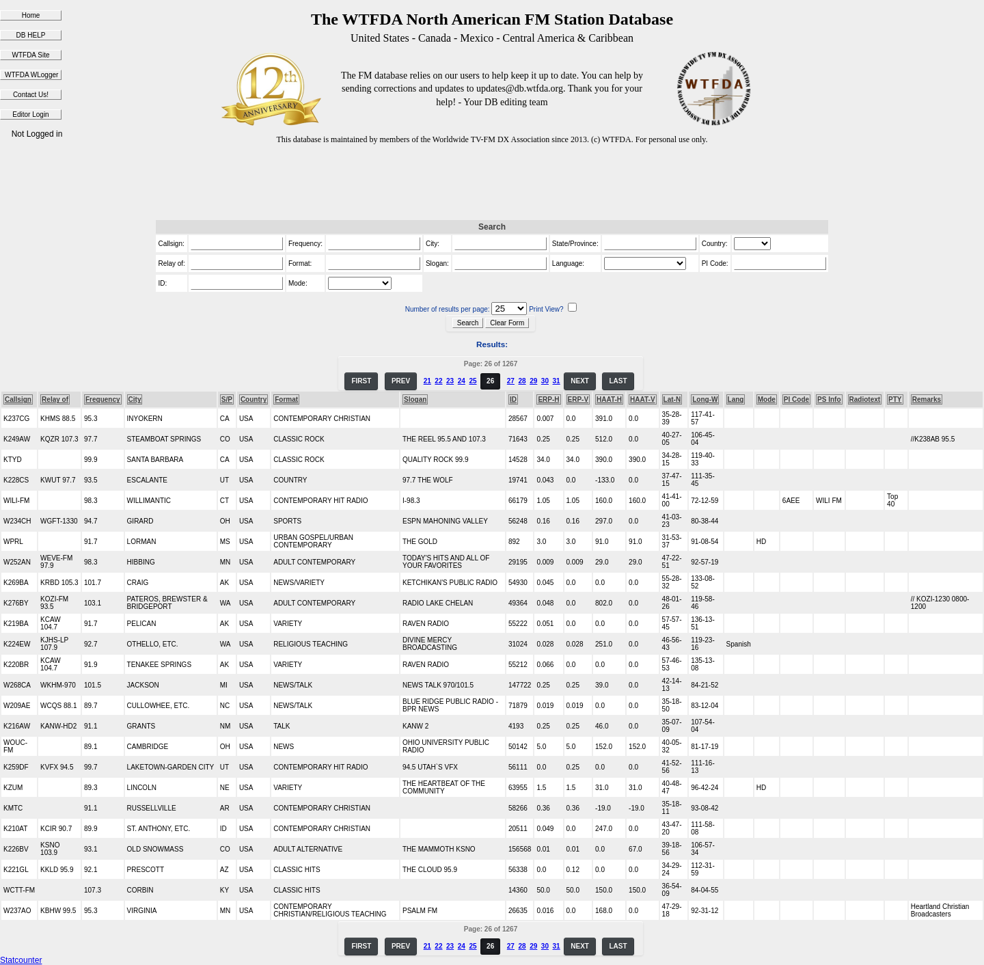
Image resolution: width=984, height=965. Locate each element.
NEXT (580, 381)
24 (461, 381)
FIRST (361, 381)
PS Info (828, 399)
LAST (618, 381)
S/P (226, 399)
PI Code (796, 399)
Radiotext (865, 399)
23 (450, 381)
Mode (767, 399)
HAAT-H (609, 399)
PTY (894, 399)
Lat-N (672, 399)
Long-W (705, 399)
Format (286, 399)
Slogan (415, 399)
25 (472, 381)
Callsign (18, 399)
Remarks (926, 399)
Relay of (55, 399)
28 (521, 381)
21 (427, 381)
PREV (401, 381)
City (134, 399)
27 (511, 381)
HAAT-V (642, 399)
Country (253, 399)
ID (513, 399)
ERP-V (578, 399)
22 (438, 381)
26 (490, 381)
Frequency (102, 399)
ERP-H (548, 399)
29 (533, 381)
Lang (736, 399)
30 (545, 381)
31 (556, 381)
